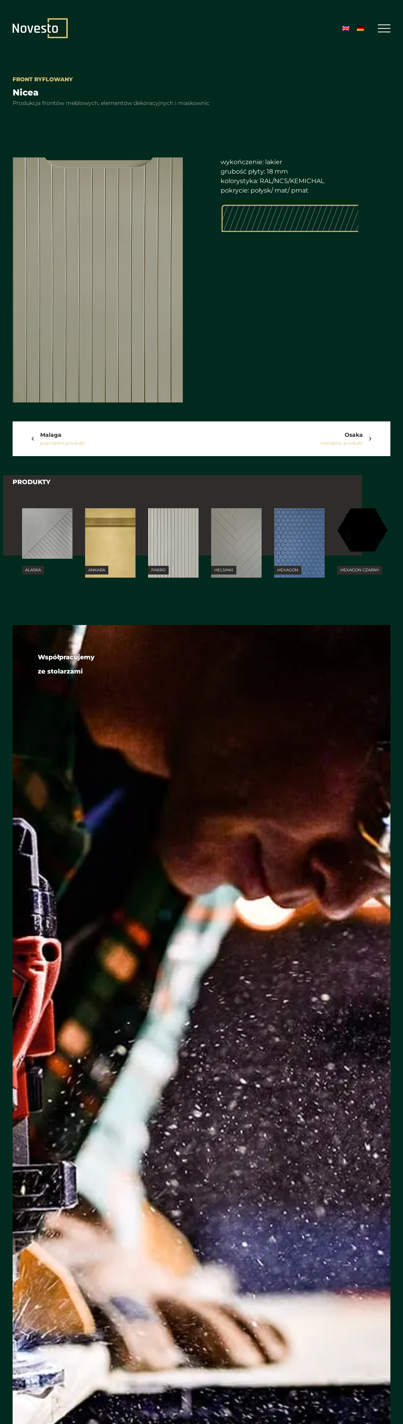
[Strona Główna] (40, 28)
